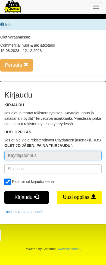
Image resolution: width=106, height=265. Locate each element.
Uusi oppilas (79, 197)
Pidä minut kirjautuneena (29, 182)
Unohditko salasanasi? (23, 212)
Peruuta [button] (16, 65)
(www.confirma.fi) (69, 249)
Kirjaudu (26, 197)
